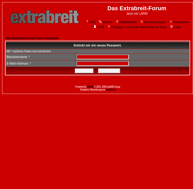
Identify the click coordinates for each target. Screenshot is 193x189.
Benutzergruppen (153, 22)
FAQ (90, 22)
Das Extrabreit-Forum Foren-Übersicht (32, 38)
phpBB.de (110, 89)
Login (175, 27)
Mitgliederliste (126, 22)
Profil (98, 27)
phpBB (90, 86)
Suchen (105, 22)
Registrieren (179, 22)
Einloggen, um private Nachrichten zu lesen (137, 27)
